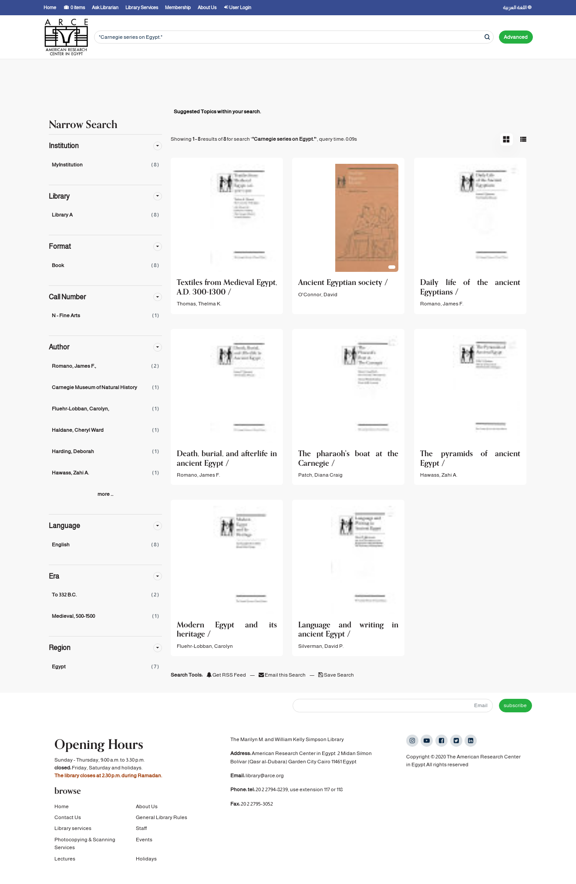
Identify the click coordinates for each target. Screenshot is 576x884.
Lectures (64, 860)
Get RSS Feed (226, 675)
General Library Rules (161, 819)
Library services (72, 830)
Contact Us (67, 819)
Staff (141, 830)
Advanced (516, 37)
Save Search (336, 675)
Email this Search (283, 675)
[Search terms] (294, 37)
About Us (147, 808)
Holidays (146, 860)
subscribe (515, 705)
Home (61, 808)
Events (144, 841)
